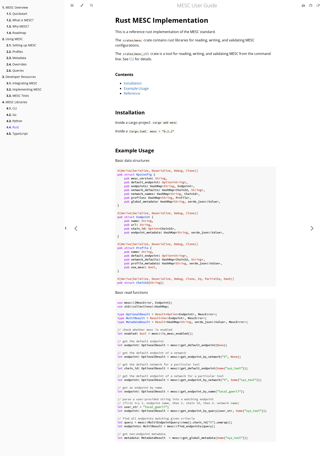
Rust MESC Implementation (161, 20)
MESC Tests (17, 96)
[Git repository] (311, 5)
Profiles (14, 52)
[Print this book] (304, 5)
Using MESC (12, 39)
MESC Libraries (14, 102)
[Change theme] (82, 5)
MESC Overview (15, 7)
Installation (133, 83)
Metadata (16, 58)
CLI (11, 108)
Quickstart (16, 14)
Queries (15, 70)
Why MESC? (17, 26)
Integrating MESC (21, 83)
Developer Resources (19, 77)
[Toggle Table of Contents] (72, 5)
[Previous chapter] (75, 228)
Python (14, 121)
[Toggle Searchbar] (91, 5)
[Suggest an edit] (318, 5)
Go (11, 115)
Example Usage (134, 150)
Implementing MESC (24, 89)
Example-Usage (136, 88)
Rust (12, 127)
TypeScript (17, 134)
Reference (132, 93)
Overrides (16, 64)
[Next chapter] (312, 228)
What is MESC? (19, 20)
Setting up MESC (21, 45)
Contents (124, 74)
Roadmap (16, 33)
